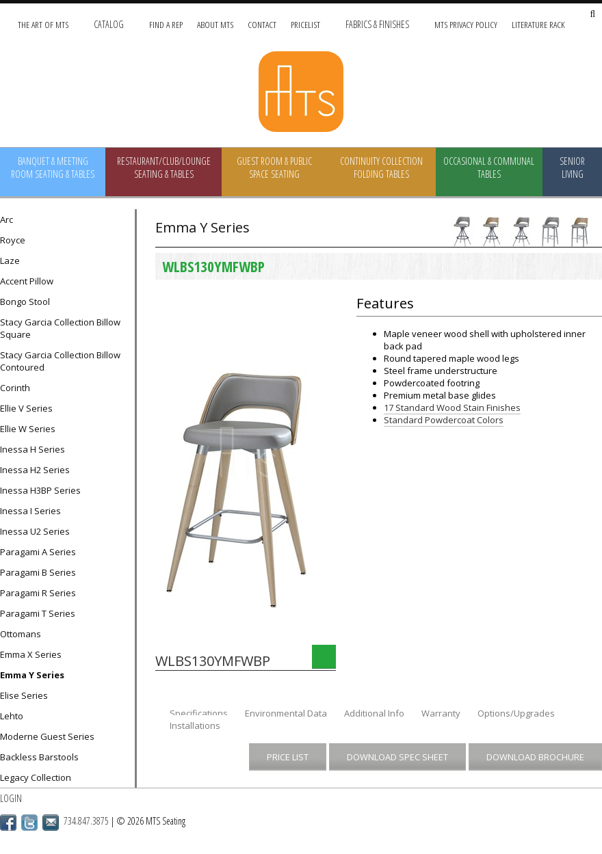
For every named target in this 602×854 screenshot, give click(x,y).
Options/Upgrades (516, 713)
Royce (12, 240)
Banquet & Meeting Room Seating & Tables (52, 168)
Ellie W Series (27, 429)
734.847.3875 (86, 820)
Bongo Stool (25, 301)
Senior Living (572, 168)
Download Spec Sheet (397, 757)
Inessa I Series (30, 511)
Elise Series (24, 695)
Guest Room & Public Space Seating (274, 168)
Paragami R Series (38, 593)
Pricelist (305, 24)
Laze (10, 260)
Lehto (11, 716)
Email (50, 822)
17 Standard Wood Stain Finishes (452, 407)
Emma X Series (31, 654)
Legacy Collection (35, 777)
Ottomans (20, 634)
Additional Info (374, 713)
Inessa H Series (32, 449)
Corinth (15, 388)
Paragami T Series (37, 613)
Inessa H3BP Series (40, 490)
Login (11, 798)
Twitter (29, 822)
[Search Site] (592, 15)
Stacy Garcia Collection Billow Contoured (60, 361)
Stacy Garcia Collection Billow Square (60, 328)
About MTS (215, 24)
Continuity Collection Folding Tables (381, 168)
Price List (288, 757)
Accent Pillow (26, 281)
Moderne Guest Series (47, 736)
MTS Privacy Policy (465, 24)
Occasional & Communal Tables (488, 168)
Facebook (8, 822)
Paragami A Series (38, 552)
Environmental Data (286, 713)
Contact (262, 24)
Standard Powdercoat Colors (443, 420)
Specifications (199, 713)
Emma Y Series (32, 675)
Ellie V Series (26, 408)
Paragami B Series (38, 572)
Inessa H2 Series (35, 470)
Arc (6, 219)
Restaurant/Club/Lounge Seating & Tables (164, 168)
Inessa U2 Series (35, 531)
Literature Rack (538, 24)
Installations (195, 725)
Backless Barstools (39, 757)
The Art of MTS (43, 24)
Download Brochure (535, 757)
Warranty (440, 713)
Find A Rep (166, 24)
